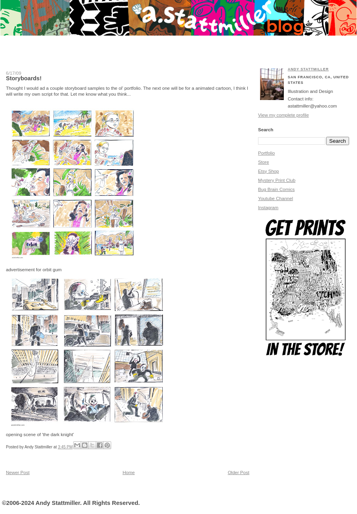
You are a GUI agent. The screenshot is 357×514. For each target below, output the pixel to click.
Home (129, 472)
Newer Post (18, 472)
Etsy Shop (268, 171)
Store (263, 162)
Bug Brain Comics (276, 189)
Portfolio (266, 153)
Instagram (268, 207)
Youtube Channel (275, 198)
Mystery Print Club (276, 180)
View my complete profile (283, 115)
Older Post (238, 472)
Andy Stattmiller (308, 69)
